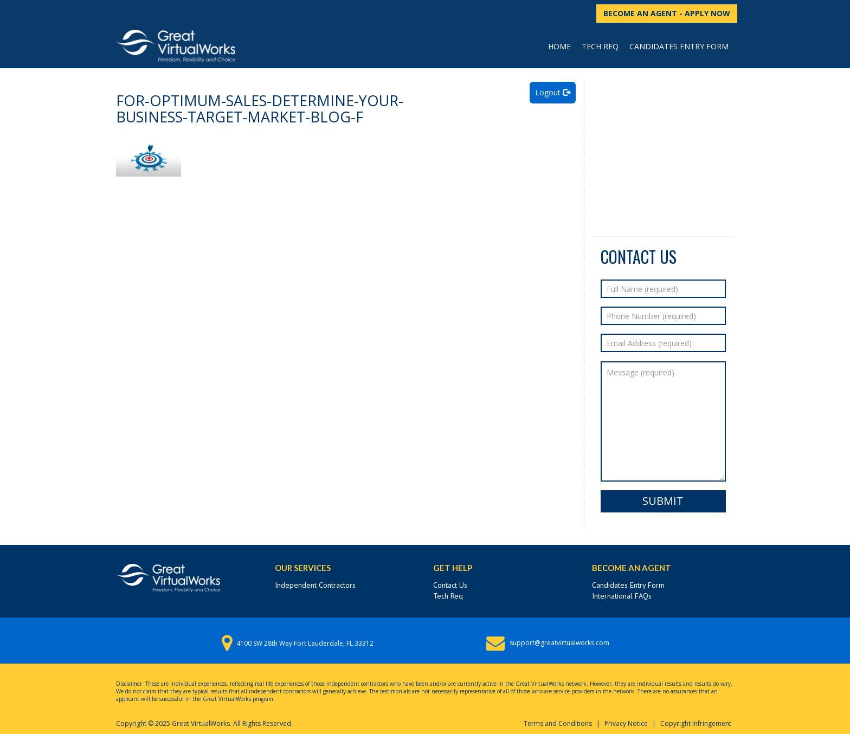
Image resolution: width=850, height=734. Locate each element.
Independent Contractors (315, 585)
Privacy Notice (626, 723)
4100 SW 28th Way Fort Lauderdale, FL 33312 (305, 643)
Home (559, 46)
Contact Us (450, 585)
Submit (663, 500)
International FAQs (622, 596)
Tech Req (600, 46)
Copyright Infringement (695, 723)
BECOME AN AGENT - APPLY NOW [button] (666, 13)
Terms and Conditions (558, 723)
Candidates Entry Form (679, 46)
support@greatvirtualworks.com (559, 642)
